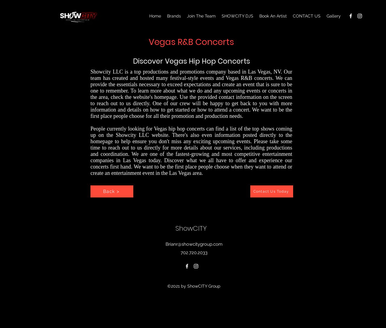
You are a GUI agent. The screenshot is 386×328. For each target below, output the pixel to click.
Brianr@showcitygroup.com (194, 244)
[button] (334, 15)
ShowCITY (192, 228)
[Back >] (111, 191)
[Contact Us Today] (271, 191)
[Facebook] (351, 16)
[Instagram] (360, 16)
